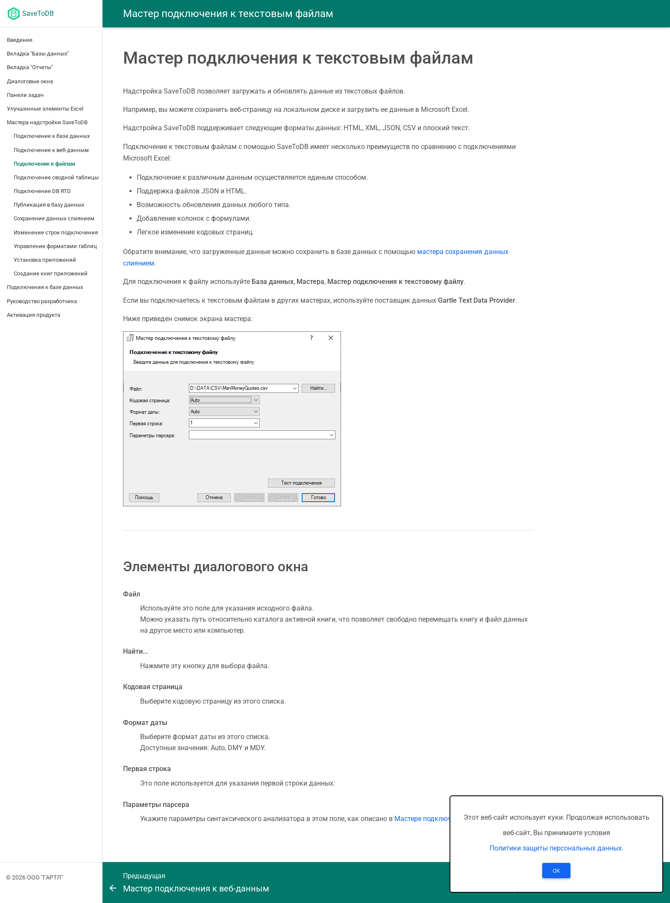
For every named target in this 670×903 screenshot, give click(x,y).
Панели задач (25, 95)
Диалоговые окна (30, 81)
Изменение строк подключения (56, 232)
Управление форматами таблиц (55, 246)
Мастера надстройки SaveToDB (47, 122)
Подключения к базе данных (45, 287)
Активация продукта (33, 315)
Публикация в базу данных (49, 205)
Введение (19, 40)
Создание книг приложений (51, 273)
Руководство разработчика (42, 301)
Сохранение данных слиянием (54, 218)
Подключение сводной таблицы (56, 177)
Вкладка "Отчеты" (30, 67)
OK (556, 871)
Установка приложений (45, 260)
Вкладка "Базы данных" (38, 53)
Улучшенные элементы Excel (45, 108)
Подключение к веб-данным (51, 150)
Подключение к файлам (44, 164)
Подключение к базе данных (52, 136)
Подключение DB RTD (42, 191)
